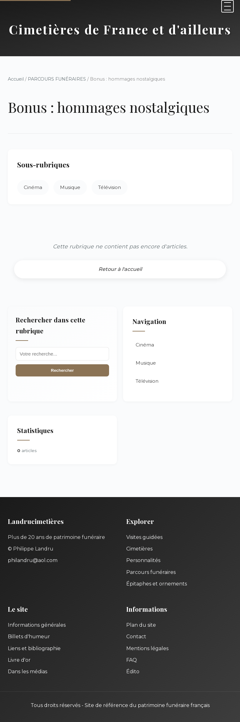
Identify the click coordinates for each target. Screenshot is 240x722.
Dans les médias (27, 672)
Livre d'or (19, 660)
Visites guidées (144, 537)
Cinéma (33, 187)
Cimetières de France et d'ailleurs (120, 29)
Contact (136, 637)
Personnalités (143, 560)
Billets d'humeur (29, 637)
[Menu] (227, 6)
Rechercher (62, 370)
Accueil (16, 79)
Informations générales (37, 625)
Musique (70, 187)
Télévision (109, 187)
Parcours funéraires (151, 572)
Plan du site (141, 625)
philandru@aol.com (33, 560)
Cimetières (139, 549)
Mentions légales (147, 648)
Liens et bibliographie (34, 648)
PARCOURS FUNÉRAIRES (57, 79)
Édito (132, 672)
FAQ (131, 660)
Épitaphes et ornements (156, 584)
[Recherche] (62, 354)
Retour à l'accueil (120, 269)
